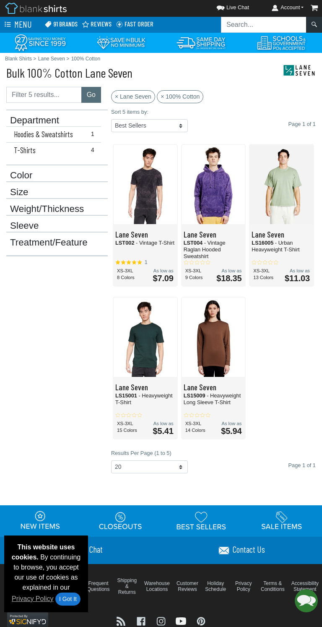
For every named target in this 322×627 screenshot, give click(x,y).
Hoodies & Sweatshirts (56, 134)
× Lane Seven (133, 96)
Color (21, 175)
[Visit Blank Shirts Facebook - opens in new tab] (142, 620)
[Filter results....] (44, 95)
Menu (17, 25)
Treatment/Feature (49, 242)
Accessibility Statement (305, 586)
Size (19, 192)
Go (91, 94)
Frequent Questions (98, 586)
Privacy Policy (33, 598)
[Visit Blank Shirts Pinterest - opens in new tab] (201, 620)
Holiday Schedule (215, 586)
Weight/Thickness (47, 209)
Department (34, 120)
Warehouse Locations (157, 586)
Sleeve (24, 225)
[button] (225, 6)
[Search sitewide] (263, 25)
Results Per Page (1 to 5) (141, 453)
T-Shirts (56, 150)
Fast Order (134, 24)
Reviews (97, 24)
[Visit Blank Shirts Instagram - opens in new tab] (162, 620)
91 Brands (61, 24)
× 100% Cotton (180, 96)
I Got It (68, 599)
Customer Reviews (187, 586)
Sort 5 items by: (129, 112)
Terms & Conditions (273, 586)
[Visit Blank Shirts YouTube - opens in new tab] (182, 620)
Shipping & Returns (127, 586)
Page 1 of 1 (302, 465)
